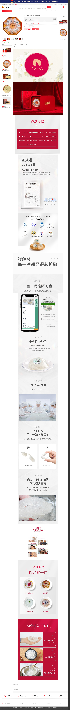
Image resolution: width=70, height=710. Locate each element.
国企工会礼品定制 (47, 707)
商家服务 (61, 4)
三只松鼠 (42, 8)
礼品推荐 (20, 707)
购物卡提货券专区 (55, 707)
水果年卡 (39, 8)
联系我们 (55, 10)
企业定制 (50, 10)
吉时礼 (26, 8)
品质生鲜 (24, 10)
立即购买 (28, 29)
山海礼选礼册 (23, 8)
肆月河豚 (37, 8)
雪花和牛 (34, 8)
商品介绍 (16, 44)
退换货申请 (48, 703)
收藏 (22, 41)
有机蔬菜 (45, 8)
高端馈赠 (9, 13)
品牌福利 (6, 13)
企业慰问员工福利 (33, 707)
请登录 (13, 4)
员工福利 (40, 10)
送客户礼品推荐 (15, 707)
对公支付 (34, 703)
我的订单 (58, 4)
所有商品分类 (5, 10)
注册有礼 (16, 4)
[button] (22, 39)
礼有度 (32, 8)
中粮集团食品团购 (40, 707)
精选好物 (29, 10)
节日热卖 (45, 10)
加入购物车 (35, 29)
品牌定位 (61, 703)
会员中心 (54, 4)
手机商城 (66, 4)
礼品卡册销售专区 (26, 707)
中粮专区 (19, 10)
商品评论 (21, 44)
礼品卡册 (34, 10)
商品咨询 (27, 44)
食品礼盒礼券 (21, 703)
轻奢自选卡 (29, 8)
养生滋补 (13, 13)
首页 (15, 10)
